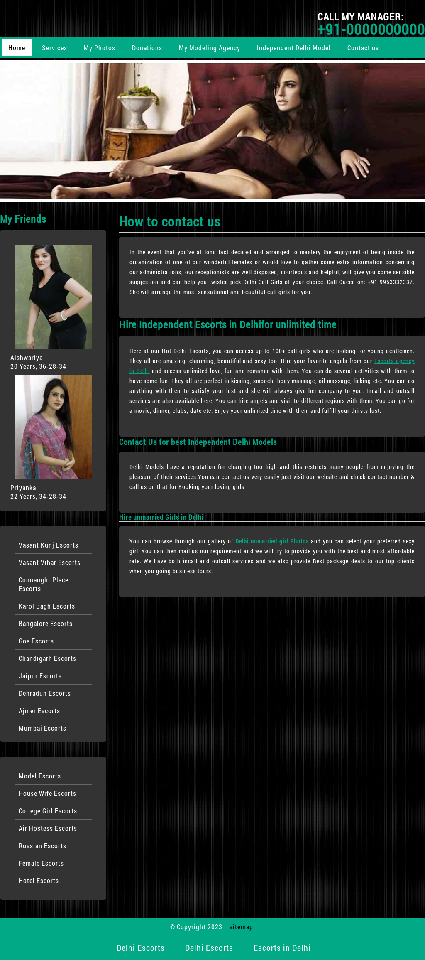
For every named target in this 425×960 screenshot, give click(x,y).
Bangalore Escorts (46, 623)
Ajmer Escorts (39, 710)
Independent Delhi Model (294, 47)
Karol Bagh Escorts (47, 606)
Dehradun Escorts (45, 693)
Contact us (363, 47)
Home (16, 47)
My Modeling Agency (209, 47)
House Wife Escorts (47, 793)
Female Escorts (41, 863)
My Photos (99, 47)
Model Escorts (40, 775)
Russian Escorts (42, 845)
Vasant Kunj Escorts (48, 544)
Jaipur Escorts (40, 675)
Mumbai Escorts (42, 728)
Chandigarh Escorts (47, 658)
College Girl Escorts (48, 810)
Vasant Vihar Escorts (50, 562)
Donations (147, 47)
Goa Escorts (36, 640)
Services (54, 47)
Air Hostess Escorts (48, 828)
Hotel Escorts (39, 880)
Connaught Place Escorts (43, 584)
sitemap (241, 926)
